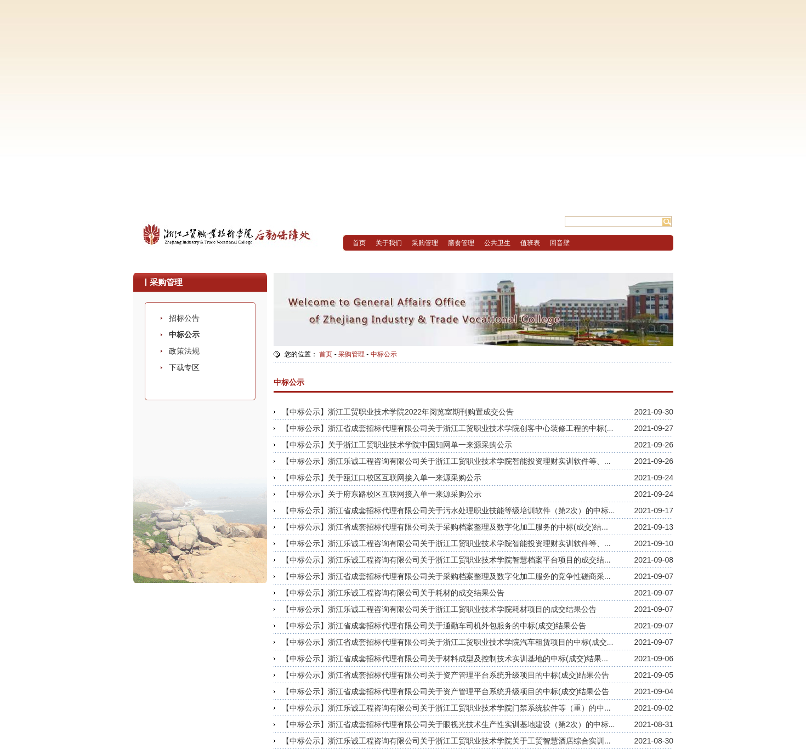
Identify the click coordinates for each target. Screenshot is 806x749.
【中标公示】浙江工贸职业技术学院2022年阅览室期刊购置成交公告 (398, 411)
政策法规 (184, 351)
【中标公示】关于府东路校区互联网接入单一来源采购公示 (381, 494)
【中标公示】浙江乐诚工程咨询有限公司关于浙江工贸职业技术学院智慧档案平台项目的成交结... (446, 559)
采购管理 (351, 354)
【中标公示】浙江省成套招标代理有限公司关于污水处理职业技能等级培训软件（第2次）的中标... (448, 510)
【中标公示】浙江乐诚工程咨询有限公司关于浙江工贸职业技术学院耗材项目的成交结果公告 (439, 609)
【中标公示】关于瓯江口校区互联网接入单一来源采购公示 (381, 477)
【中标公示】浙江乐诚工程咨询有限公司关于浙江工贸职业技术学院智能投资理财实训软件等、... (446, 461)
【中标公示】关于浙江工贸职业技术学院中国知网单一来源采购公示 (397, 444)
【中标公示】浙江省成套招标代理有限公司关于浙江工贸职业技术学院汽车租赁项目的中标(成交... (447, 642)
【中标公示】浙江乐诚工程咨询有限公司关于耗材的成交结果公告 (393, 592)
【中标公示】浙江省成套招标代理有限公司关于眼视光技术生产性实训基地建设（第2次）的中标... (448, 724)
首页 (325, 354)
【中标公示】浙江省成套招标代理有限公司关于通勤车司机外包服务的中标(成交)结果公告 (434, 625)
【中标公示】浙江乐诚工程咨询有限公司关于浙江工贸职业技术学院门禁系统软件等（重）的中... (446, 707)
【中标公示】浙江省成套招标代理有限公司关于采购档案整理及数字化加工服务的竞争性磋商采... (446, 576)
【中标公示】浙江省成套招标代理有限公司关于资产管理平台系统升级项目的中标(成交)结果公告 (445, 675)
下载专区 (184, 367)
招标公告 (184, 318)
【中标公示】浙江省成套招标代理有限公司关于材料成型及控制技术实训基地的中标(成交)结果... (445, 658)
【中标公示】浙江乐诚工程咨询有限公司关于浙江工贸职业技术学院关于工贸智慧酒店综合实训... (446, 740)
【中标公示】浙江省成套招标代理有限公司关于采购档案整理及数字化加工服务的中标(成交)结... (445, 527)
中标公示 (184, 334)
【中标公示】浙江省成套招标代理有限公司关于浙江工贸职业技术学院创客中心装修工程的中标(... (447, 428)
